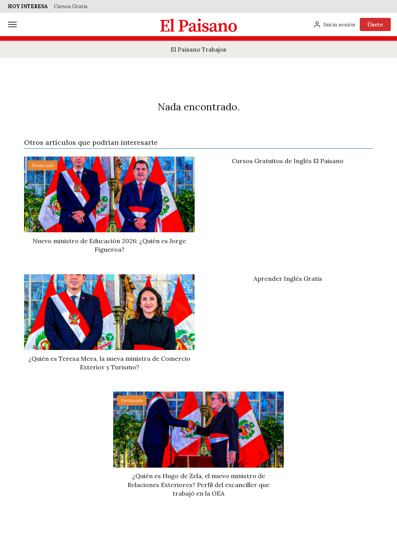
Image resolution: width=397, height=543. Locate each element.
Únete (375, 24)
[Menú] (12, 24)
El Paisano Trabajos (198, 49)
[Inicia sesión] (334, 24)
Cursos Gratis (71, 6)
